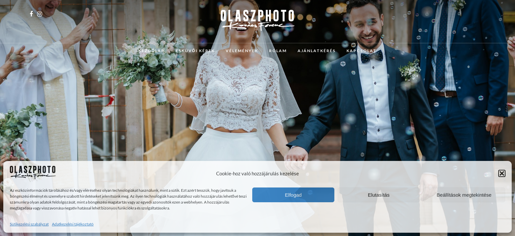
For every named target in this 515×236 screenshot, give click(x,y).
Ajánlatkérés (317, 50)
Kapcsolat (362, 50)
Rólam (278, 50)
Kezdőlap (151, 50)
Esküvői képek (195, 50)
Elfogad (293, 195)
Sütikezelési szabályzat (29, 224)
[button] (502, 173)
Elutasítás (379, 195)
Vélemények (242, 50)
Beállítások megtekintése (464, 195)
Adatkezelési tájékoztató (73, 224)
